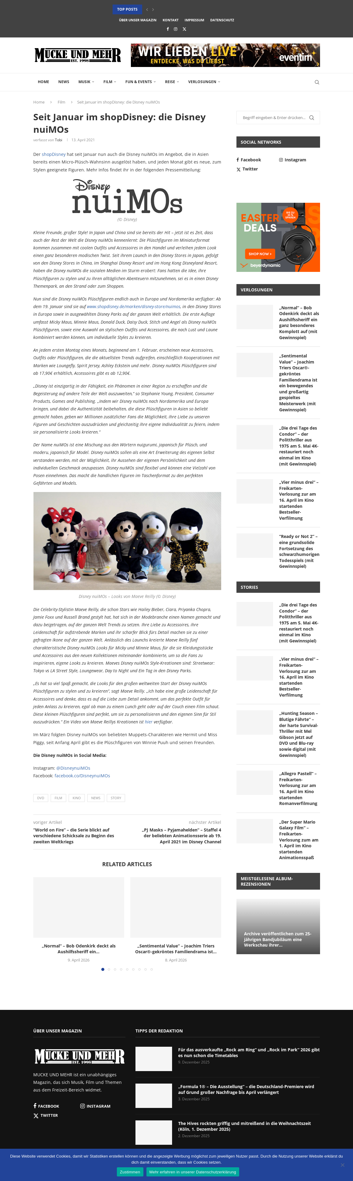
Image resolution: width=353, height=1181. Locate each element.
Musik (84, 81)
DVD (40, 798)
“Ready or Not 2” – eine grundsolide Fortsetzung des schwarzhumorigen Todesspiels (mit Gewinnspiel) (299, 551)
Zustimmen (130, 1172)
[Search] (317, 82)
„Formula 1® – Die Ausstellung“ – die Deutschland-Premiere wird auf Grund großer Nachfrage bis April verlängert (246, 1089)
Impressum (194, 20)
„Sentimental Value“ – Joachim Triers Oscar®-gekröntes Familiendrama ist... (176, 949)
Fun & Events (138, 81)
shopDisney (54, 154)
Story (116, 798)
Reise (170, 81)
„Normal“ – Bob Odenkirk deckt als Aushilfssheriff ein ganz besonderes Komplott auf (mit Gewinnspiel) (299, 322)
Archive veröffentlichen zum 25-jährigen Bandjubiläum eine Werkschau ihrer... (278, 939)
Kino (77, 798)
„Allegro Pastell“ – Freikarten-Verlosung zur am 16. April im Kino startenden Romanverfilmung (298, 788)
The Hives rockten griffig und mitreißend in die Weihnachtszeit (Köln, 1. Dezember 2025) (244, 1126)
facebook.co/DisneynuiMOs (82, 776)
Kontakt (170, 20)
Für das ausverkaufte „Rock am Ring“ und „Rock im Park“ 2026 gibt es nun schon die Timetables (249, 1053)
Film (107, 81)
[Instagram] (175, 29)
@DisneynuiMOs (73, 768)
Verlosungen (202, 81)
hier (149, 722)
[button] (147, 9)
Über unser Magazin (138, 20)
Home (43, 81)
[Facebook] (168, 29)
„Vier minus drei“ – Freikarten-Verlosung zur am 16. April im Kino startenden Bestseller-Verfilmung (299, 500)
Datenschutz (222, 20)
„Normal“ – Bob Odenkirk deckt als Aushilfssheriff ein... (79, 949)
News (63, 81)
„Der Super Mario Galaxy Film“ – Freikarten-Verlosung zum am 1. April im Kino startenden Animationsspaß (299, 840)
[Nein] (342, 1165)
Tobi (58, 139)
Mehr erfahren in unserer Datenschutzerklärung (192, 1172)
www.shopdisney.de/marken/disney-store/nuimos (133, 306)
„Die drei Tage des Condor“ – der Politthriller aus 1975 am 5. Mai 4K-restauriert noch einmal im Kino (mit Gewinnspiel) (299, 446)
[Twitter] (184, 29)
